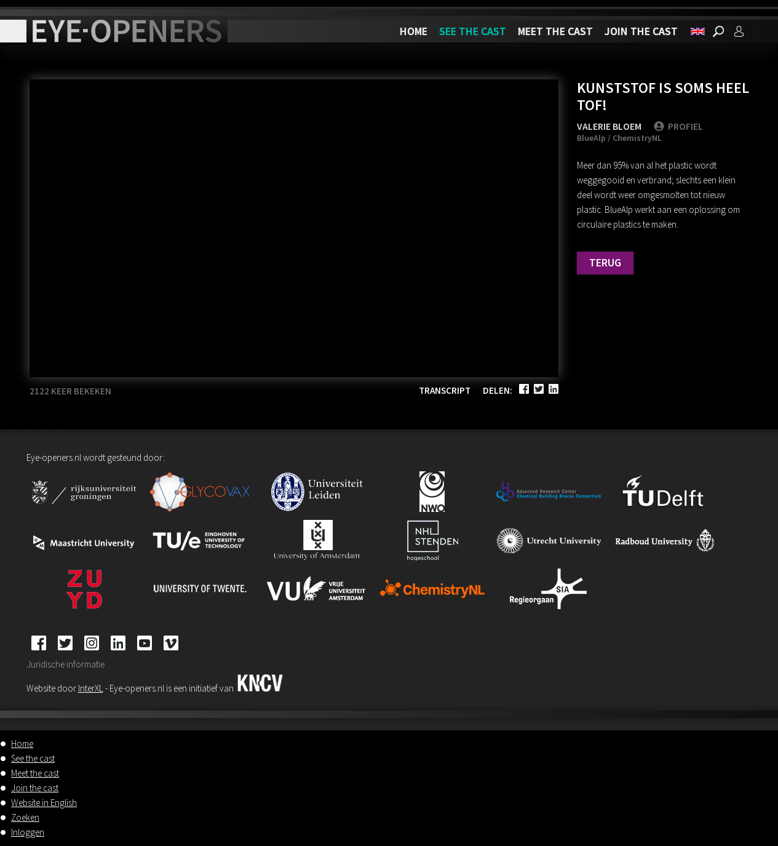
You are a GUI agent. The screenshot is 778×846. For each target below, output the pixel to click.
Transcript (444, 390)
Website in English (44, 802)
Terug (605, 262)
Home (413, 31)
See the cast (472, 31)
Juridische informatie (65, 664)
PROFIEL (678, 126)
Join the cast (641, 31)
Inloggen (27, 832)
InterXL (90, 688)
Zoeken (25, 817)
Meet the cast (555, 31)
